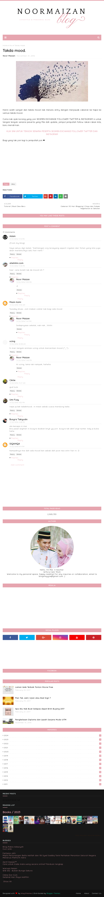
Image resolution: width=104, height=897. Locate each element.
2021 (52, 748)
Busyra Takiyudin (18, 419)
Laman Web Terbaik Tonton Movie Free (34, 687)
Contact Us (96, 893)
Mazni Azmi (15, 302)
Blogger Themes (53, 893)
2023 (52, 739)
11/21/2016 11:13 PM (17, 239)
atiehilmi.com (16, 263)
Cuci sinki (7, 849)
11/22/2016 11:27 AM (17, 383)
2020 (52, 752)
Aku (11, 45)
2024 (52, 735)
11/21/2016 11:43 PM (17, 266)
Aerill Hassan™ (10, 862)
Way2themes (26, 893)
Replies (14, 257)
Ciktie (12, 380)
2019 (52, 756)
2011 (52, 784)
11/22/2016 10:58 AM (18, 344)
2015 (52, 772)
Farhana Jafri (9, 853)
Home (5, 45)
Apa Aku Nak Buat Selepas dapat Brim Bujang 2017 (39, 709)
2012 (52, 780)
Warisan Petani (10, 868)
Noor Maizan (9, 56)
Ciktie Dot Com (10, 875)
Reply (12, 254)
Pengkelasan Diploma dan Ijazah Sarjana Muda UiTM (40, 720)
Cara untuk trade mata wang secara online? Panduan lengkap (33, 864)
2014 (52, 776)
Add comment (17, 465)
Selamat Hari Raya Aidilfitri (16, 877)
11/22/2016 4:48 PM (17, 422)
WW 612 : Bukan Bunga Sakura (17, 871)
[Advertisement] (52, 161)
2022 (52, 744)
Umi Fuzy (14, 399)
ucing (12, 341)
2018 (52, 760)
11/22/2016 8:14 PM (17, 446)
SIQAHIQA (14, 443)
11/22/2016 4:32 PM (17, 402)
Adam (12, 236)
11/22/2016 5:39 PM (24, 282)
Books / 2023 (11, 812)
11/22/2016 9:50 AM (17, 305)
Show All (7, 881)
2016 (52, 768)
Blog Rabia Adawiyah (13, 847)
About (86, 893)
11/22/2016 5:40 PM (24, 360)
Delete (19, 254)
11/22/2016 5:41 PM (24, 321)
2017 (52, 764)
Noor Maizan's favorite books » (88, 835)
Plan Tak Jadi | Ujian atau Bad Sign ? (33, 698)
